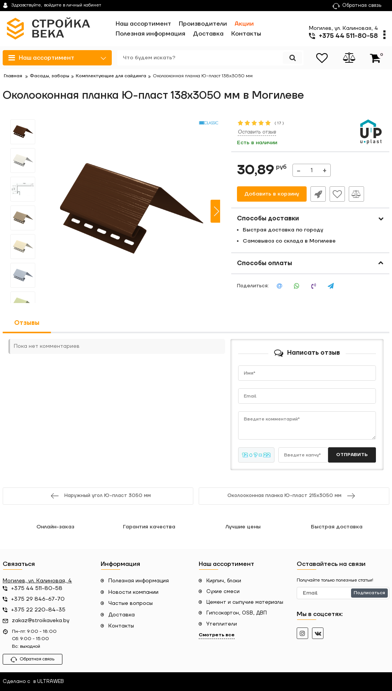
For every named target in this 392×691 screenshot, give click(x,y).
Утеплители (221, 624)
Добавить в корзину (271, 194)
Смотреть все (217, 635)
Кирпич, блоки (223, 581)
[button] (216, 211)
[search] (210, 57)
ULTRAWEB (50, 681)
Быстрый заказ (318, 194)
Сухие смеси (223, 591)
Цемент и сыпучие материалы (244, 602)
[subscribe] (343, 593)
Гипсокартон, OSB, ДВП (236, 613)
